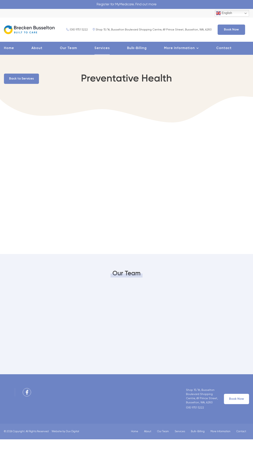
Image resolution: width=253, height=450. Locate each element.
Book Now (172, 40)
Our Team (68, 59)
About (36, 59)
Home (9, 59)
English (224, 13)
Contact (224, 59)
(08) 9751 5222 (18, 40)
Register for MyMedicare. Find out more (126, 4)
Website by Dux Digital (65, 442)
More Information (179, 59)
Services (102, 59)
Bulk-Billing (137, 59)
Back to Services (22, 89)
